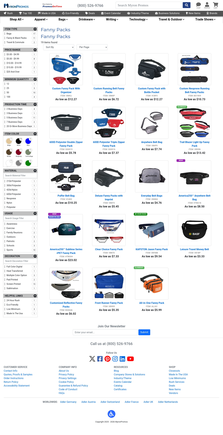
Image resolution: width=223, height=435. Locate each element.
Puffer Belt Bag (66, 200)
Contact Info (10, 378)
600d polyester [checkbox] (22, 194)
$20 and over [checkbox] (22, 71)
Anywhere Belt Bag (151, 145)
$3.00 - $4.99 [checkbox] (22, 54)
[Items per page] (92, 47)
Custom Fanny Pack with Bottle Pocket (152, 92)
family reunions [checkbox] (22, 232)
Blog (116, 378)
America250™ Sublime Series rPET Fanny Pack (66, 257)
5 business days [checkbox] (22, 117)
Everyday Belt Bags (151, 200)
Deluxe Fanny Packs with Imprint (109, 202)
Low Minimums (177, 386)
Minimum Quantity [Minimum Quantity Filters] (17, 79)
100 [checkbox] (22, 96)
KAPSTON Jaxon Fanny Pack (152, 255)
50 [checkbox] (22, 92)
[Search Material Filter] (20, 175)
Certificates (120, 397)
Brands (212, 13)
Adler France (132, 410)
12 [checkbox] (22, 83)
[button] (111, 422)
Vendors (173, 401)
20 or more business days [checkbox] (22, 126)
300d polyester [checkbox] (22, 185)
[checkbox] (9, 141)
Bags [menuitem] (62, 19)
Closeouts (174, 378)
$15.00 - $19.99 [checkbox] (22, 67)
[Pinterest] (108, 368)
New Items (193, 13)
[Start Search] (186, 5)
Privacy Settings (68, 386)
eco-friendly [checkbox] (22, 304)
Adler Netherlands (168, 410)
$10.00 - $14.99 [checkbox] (22, 63)
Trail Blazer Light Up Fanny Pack (195, 147)
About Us (64, 378)
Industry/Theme (138, 13)
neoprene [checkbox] (22, 198)
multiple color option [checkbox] (22, 275)
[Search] (149, 5)
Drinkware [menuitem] (86, 19)
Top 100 (25, 13)
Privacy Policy (66, 382)
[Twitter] (92, 368)
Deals (90, 13)
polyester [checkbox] (22, 207)
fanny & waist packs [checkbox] (22, 38)
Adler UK (148, 410)
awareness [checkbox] (22, 223)
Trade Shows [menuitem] (204, 19)
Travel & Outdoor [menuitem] (170, 19)
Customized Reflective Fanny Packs (66, 313)
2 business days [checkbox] (22, 108)
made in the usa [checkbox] (22, 313)
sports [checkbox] (22, 249)
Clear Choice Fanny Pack (109, 255)
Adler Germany (68, 410)
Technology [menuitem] (137, 19)
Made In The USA (178, 382)
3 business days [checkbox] (22, 113)
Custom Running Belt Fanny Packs (109, 92)
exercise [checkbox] (22, 228)
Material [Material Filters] (11, 170)
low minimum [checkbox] (22, 309)
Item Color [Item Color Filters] (12, 133)
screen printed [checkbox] (22, 284)
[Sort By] (58, 47)
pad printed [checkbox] (22, 279)
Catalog (118, 393)
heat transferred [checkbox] (22, 270)
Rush (8, 13)
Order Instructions (14, 386)
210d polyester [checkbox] (22, 181)
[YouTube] (130, 368)
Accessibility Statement (17, 393)
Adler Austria (88, 410)
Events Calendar (123, 390)
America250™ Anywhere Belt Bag (195, 202)
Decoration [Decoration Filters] (12, 256)
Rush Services (176, 390)
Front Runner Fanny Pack (109, 311)
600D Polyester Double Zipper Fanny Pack (66, 147)
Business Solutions (167, 13)
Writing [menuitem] (111, 19)
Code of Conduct (68, 397)
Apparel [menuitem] (40, 19)
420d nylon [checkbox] (22, 189)
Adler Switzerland (110, 410)
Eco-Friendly (70, 13)
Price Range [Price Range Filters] (12, 49)
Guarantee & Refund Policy (73, 393)
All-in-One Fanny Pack (151, 311)
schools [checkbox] (22, 245)
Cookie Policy (66, 390)
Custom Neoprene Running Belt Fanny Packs (195, 92)
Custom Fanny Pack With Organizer (66, 92)
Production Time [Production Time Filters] (16, 104)
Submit (144, 340)
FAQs (62, 401)
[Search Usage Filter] (20, 218)
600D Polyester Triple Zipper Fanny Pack (109, 147)
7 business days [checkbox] (22, 121)
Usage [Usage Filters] (9, 213)
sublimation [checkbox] (22, 288)
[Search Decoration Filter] (20, 261)
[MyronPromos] (16, 5)
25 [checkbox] (22, 88)
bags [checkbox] (22, 33)
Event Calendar (111, 13)
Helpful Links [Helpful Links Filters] (14, 295)
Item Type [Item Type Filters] (11, 29)
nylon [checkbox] (22, 202)
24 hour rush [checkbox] (22, 300)
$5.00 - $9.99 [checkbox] (22, 58)
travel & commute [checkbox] (22, 42)
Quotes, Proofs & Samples (18, 382)
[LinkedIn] (122, 368)
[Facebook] (100, 368)
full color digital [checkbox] (22, 266)
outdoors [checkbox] (22, 236)
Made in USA (47, 13)
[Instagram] (115, 368)
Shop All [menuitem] (15, 19)
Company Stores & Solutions (129, 382)
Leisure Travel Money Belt (194, 255)
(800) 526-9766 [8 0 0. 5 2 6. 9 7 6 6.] (120, 352)
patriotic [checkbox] (22, 241)
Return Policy (11, 390)
